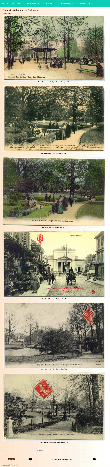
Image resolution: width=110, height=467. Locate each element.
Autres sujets (85, 3)
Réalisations (32, 3)
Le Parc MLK (49, 3)
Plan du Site (15, 465)
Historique (16, 3)
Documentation (67, 3)
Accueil (5, 3)
